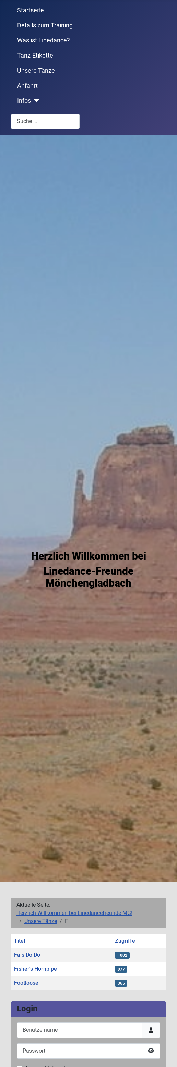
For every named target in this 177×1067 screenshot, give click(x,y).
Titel (19, 940)
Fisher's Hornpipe (35, 969)
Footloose (26, 983)
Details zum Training (45, 25)
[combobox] (45, 121)
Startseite (30, 10)
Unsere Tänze (36, 70)
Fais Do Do (27, 955)
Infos (24, 100)
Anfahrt (27, 85)
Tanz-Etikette (35, 55)
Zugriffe (125, 940)
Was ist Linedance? (43, 40)
